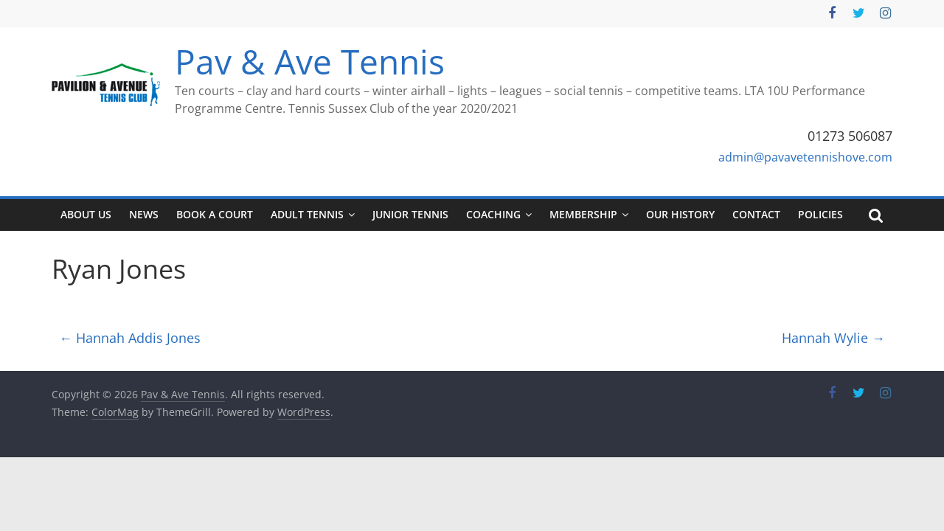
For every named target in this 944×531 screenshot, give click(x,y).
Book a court (214, 214)
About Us (85, 214)
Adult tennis (307, 214)
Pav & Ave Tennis (310, 61)
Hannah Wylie (833, 338)
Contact (756, 214)
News (144, 214)
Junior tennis (410, 214)
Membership (583, 214)
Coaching (493, 214)
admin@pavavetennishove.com (805, 157)
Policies (820, 214)
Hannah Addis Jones (130, 338)
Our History (680, 214)
